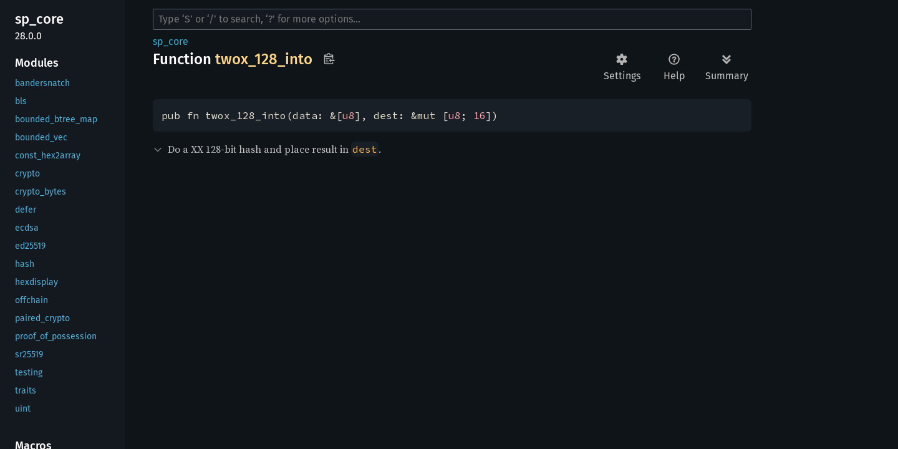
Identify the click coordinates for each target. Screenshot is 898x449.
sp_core (170, 41)
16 (479, 115)
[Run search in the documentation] (452, 19)
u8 (348, 115)
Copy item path (329, 58)
